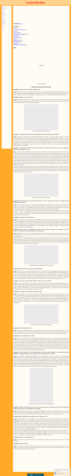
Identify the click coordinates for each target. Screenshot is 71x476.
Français (20, 23)
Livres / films (3, 23)
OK (55, 473)
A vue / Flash (3, 18)
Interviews (3, 19)
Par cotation (3, 13)
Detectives (16, 35)
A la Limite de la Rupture (18, 29)
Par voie (3, 11)
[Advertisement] (6, 53)
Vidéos (2, 16)
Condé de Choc (17, 32)
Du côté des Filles (4, 14)
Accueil (3, 6)
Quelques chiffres (4, 21)
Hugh (15, 38)
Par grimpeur (3, 9)
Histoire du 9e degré (4, 8)
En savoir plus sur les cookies (60, 473)
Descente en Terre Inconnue (19, 34)
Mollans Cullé (16, 41)
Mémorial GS (16, 40)
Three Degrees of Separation (19, 44)
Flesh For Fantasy (17, 37)
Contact (3, 29)
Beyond (15, 31)
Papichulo (16, 43)
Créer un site (38, 474)
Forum (2, 26)
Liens (2, 28)
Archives (3, 24)
